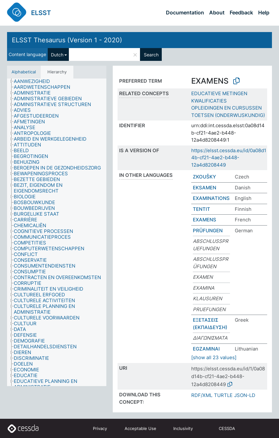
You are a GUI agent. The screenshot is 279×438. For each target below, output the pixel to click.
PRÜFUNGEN (208, 230)
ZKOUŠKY (204, 177)
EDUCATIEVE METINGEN (219, 93)
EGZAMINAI (206, 349)
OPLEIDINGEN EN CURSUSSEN (226, 108)
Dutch (57, 54)
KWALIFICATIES (209, 101)
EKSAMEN (204, 188)
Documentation (185, 12)
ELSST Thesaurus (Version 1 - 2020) (67, 40)
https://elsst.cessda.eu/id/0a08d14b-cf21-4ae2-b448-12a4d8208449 (228, 157)
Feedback (241, 12)
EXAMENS (204, 220)
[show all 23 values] (213, 357)
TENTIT (201, 209)
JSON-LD (244, 395)
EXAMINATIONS (211, 198)
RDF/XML (201, 395)
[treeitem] (34, 81)
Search (151, 54)
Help (263, 12)
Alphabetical (24, 71)
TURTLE (223, 395)
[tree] (56, 232)
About (217, 12)
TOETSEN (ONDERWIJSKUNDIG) (228, 115)
